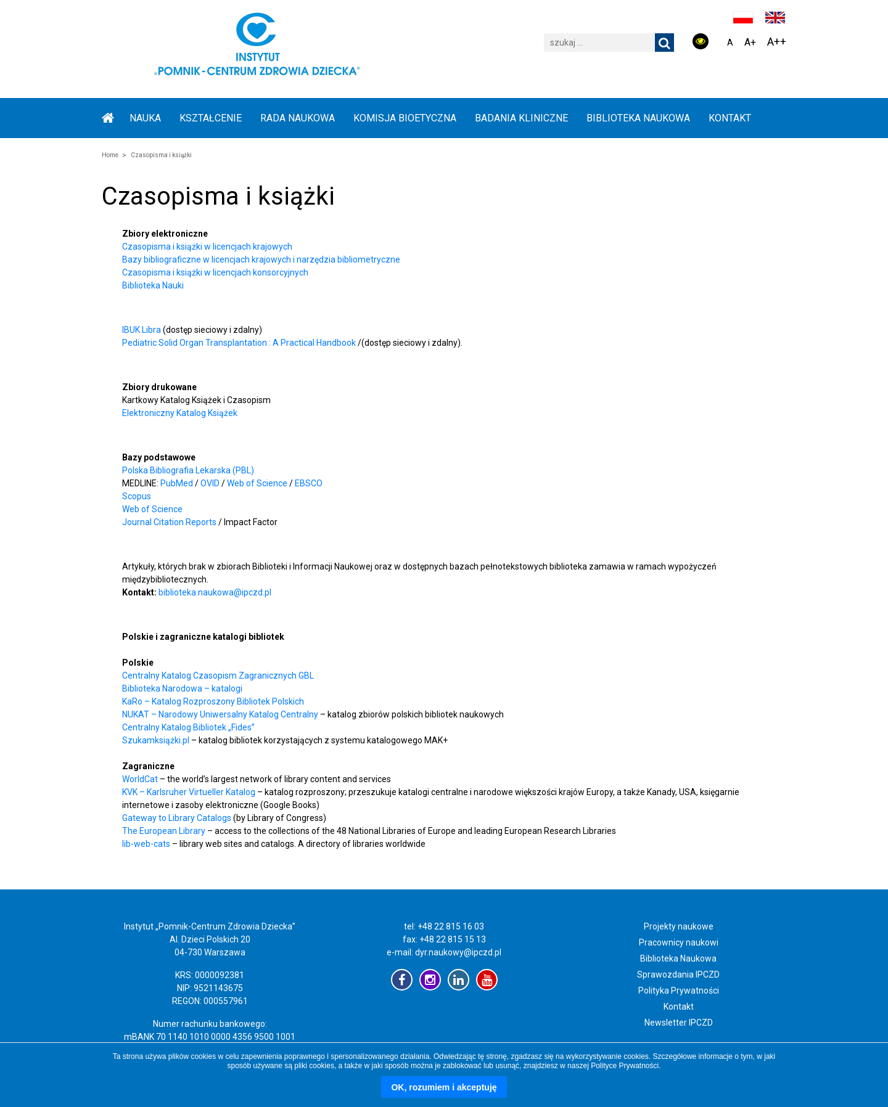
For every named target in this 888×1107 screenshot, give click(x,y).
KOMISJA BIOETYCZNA (404, 118)
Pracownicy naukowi (678, 942)
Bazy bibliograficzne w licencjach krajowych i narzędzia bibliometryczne (261, 259)
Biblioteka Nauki (153, 285)
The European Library (164, 831)
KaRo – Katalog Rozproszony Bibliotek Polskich (213, 701)
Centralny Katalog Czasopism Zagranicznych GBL (218, 675)
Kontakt (730, 118)
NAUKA (145, 118)
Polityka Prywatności (678, 990)
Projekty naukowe (678, 926)
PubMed (176, 483)
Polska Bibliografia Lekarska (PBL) (188, 470)
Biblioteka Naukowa (678, 958)
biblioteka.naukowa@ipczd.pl (214, 592)
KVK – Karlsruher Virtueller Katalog (188, 792)
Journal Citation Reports (169, 522)
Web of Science (257, 483)
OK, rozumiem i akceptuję (443, 1087)
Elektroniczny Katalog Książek (179, 413)
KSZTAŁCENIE (210, 118)
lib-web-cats (146, 844)
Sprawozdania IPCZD (678, 974)
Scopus (136, 496)
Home (110, 155)
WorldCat (140, 779)
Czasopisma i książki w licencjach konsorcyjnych (215, 272)
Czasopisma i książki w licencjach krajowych (207, 246)
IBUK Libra (141, 330)
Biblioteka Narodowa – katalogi (182, 688)
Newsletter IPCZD (678, 1022)
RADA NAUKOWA (297, 118)
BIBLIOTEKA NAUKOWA (638, 118)
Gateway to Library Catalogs (176, 818)
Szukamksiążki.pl (155, 740)
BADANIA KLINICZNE (521, 118)
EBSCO (309, 483)
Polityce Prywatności (625, 1065)
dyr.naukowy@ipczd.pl (458, 952)
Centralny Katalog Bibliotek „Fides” (188, 727)
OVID (210, 483)
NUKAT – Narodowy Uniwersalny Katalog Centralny (220, 714)
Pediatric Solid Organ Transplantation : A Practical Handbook (239, 343)
